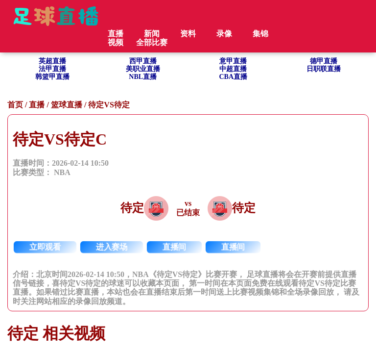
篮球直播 (66, 105)
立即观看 (45, 247)
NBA (62, 172)
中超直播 (233, 69)
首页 (15, 105)
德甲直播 (323, 61)
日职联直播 (323, 69)
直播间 (175, 247)
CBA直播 (233, 76)
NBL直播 (143, 76)
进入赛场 (112, 247)
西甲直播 (143, 61)
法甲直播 (52, 69)
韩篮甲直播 (52, 76)
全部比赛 (151, 42)
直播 (37, 105)
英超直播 (52, 61)
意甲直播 (233, 61)
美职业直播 (143, 69)
